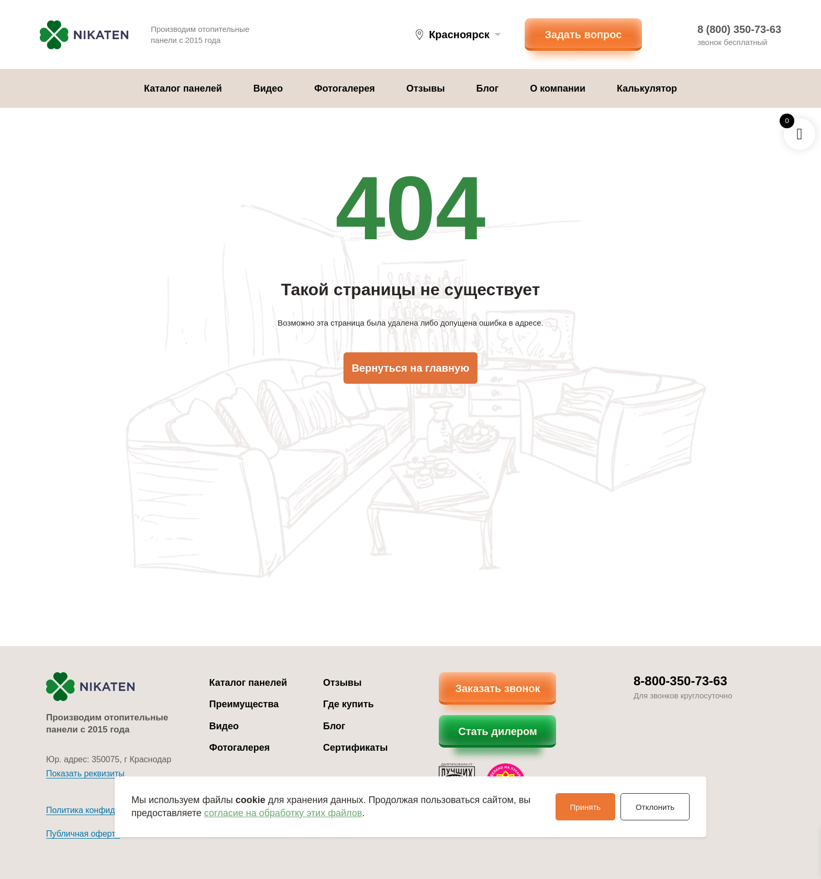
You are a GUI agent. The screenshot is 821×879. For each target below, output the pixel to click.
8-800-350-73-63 (680, 681)
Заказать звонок (497, 688)
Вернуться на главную (411, 368)
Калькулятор (647, 88)
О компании (557, 88)
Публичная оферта (83, 833)
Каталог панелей (183, 88)
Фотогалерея (344, 88)
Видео (268, 88)
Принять (585, 807)
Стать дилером (497, 731)
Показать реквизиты (85, 773)
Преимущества (244, 704)
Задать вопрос (583, 34)
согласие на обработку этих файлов (283, 813)
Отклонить (655, 807)
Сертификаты (355, 747)
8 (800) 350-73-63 (739, 29)
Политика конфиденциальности (108, 810)
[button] (458, 34)
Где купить (348, 704)
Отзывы (425, 88)
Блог (487, 88)
